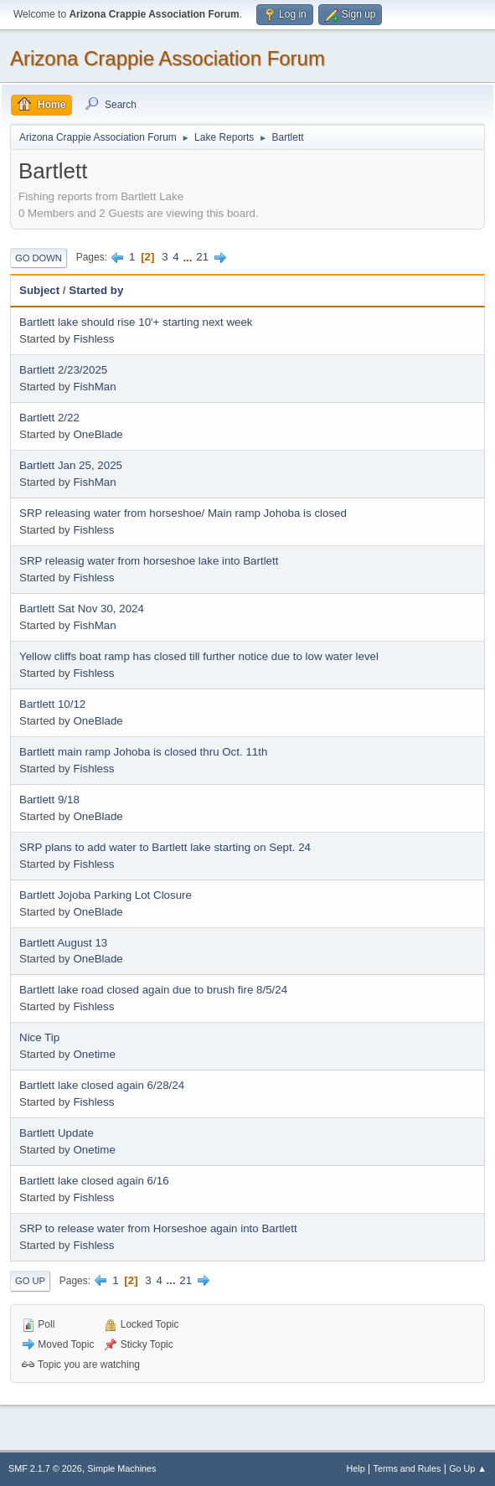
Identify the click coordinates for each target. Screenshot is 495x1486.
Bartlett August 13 (63, 942)
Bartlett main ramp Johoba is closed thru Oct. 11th (143, 752)
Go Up (30, 1281)
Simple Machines (121, 1468)
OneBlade (97, 434)
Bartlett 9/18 (49, 799)
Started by (96, 290)
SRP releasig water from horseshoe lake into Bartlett (148, 561)
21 (202, 256)
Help (356, 1468)
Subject (39, 290)
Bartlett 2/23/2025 (63, 370)
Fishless (93, 339)
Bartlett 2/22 (49, 417)
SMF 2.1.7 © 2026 (45, 1468)
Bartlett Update (56, 1133)
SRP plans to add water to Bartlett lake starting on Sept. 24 (165, 847)
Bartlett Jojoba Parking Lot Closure (105, 895)
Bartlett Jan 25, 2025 (70, 465)
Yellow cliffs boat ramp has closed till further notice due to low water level (199, 656)
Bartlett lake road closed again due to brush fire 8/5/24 (153, 989)
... (189, 256)
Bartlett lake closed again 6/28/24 (101, 1085)
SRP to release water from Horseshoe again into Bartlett (158, 1228)
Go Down (38, 258)
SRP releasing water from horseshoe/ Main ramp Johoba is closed (183, 513)
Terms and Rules (407, 1468)
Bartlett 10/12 (52, 704)
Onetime (94, 1054)
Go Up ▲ (468, 1468)
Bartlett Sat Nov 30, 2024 (81, 608)
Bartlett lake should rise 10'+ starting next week (136, 322)
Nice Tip (39, 1037)
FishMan (94, 386)
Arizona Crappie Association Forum (167, 58)
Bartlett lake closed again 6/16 (94, 1180)
